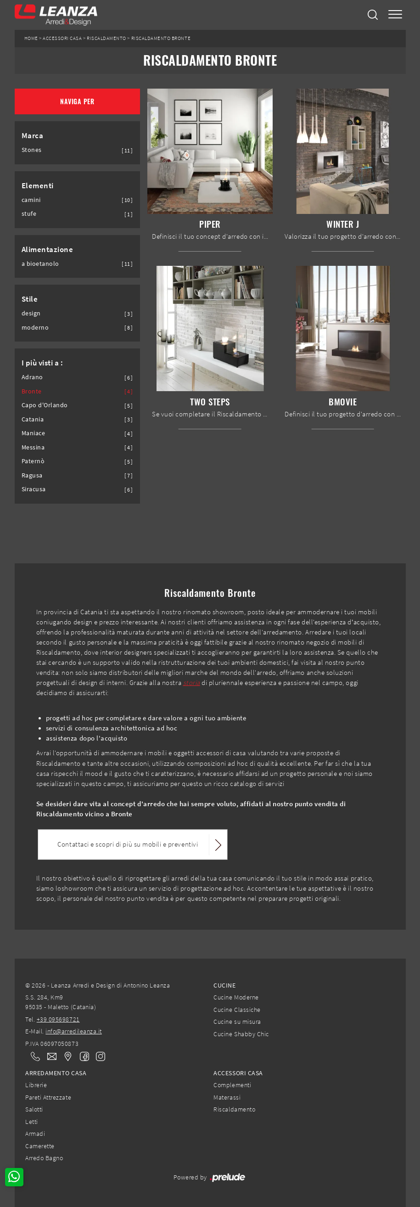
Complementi (232, 1085)
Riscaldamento (106, 38)
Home (31, 38)
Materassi (227, 1097)
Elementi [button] (38, 185)
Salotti (34, 1109)
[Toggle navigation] (395, 15)
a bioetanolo (40, 264)
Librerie (36, 1085)
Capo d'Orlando (45, 405)
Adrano (32, 377)
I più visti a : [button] (42, 363)
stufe (29, 214)
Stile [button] (30, 299)
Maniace (33, 433)
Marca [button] (33, 135)
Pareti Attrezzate (48, 1097)
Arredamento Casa (55, 1073)
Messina (33, 447)
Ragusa (32, 475)
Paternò (33, 461)
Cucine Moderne (235, 997)
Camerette (40, 1146)
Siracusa (34, 489)
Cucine (224, 985)
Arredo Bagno (44, 1158)
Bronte (32, 391)
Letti (31, 1121)
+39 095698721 (58, 1019)
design (31, 313)
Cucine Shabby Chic (241, 1034)
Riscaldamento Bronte (161, 38)
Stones (32, 150)
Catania (33, 419)
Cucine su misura (237, 1021)
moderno (35, 327)
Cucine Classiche (236, 1009)
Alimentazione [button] (47, 249)
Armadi (35, 1133)
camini (31, 200)
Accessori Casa (62, 38)
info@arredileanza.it (73, 1031)
